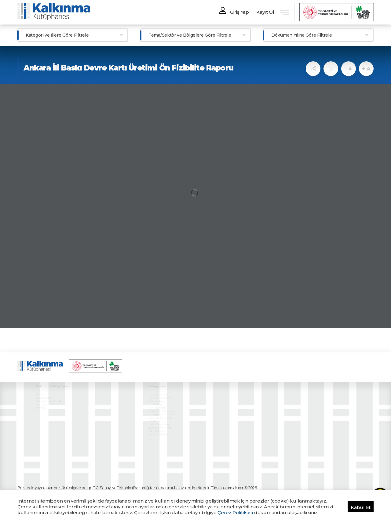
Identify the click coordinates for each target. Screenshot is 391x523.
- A (348, 68)
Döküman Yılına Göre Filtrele (301, 35)
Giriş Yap (239, 12)
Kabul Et (361, 507)
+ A (366, 69)
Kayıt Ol (265, 12)
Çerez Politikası (235, 512)
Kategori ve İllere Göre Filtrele (57, 35)
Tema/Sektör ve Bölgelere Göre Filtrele (189, 35)
